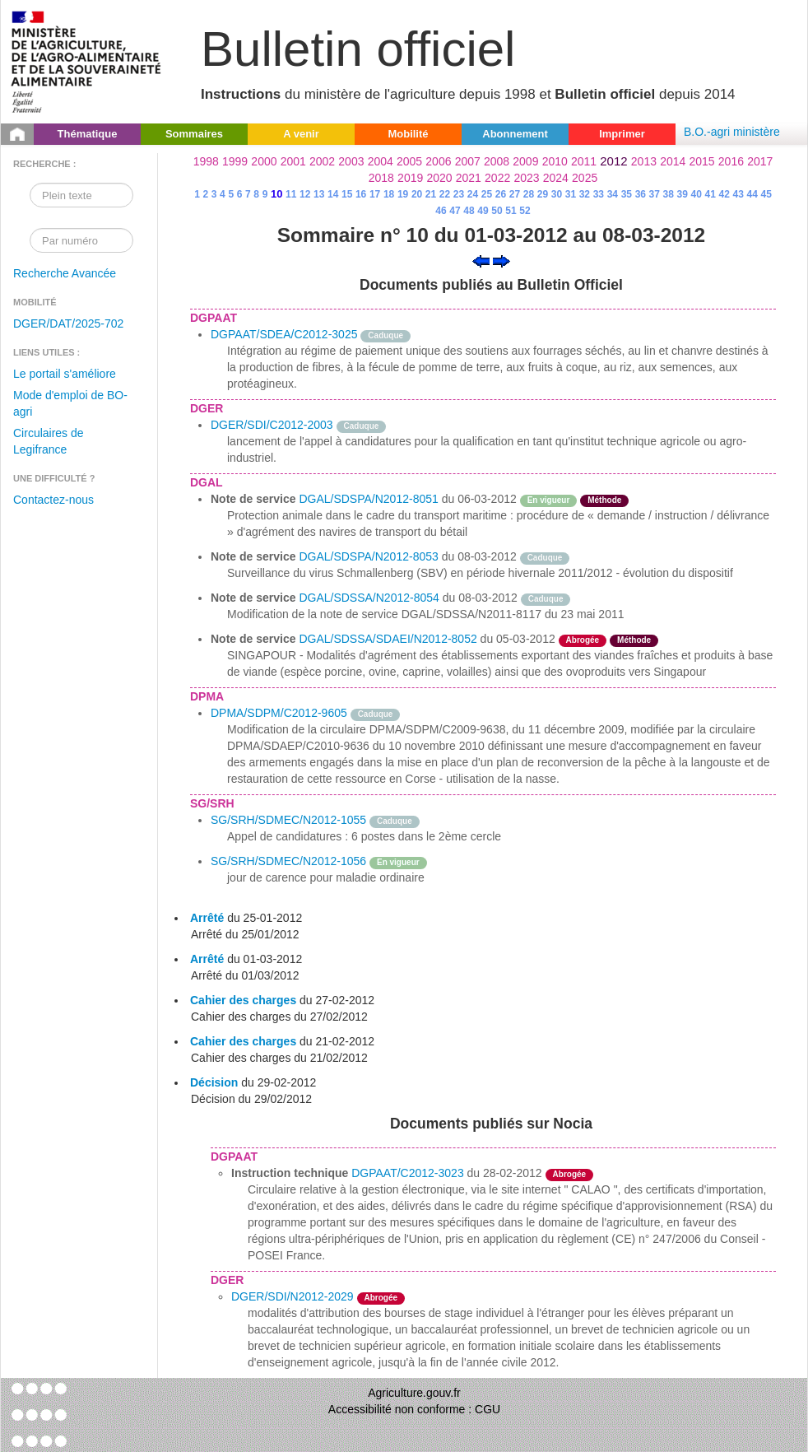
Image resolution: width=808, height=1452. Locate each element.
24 (472, 194)
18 (388, 194)
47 (454, 210)
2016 (731, 161)
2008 (496, 161)
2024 (556, 177)
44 (752, 194)
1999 (235, 161)
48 (468, 210)
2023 (526, 177)
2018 (381, 177)
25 (486, 194)
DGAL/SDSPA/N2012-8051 (368, 498)
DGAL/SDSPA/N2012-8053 (368, 556)
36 (640, 194)
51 (510, 210)
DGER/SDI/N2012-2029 (292, 1296)
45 (765, 194)
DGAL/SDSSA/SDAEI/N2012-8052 (387, 638)
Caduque (385, 335)
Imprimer (622, 134)
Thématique (88, 134)
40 (696, 194)
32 (584, 194)
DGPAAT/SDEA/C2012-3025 (284, 334)
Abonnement (514, 134)
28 (528, 194)
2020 (439, 177)
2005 (409, 161)
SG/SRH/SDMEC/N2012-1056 (288, 861)
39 (682, 194)
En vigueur (548, 500)
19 (402, 194)
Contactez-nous (53, 499)
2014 (672, 161)
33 (598, 194)
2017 (760, 161)
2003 (351, 161)
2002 (322, 161)
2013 (644, 161)
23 (458, 194)
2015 (701, 161)
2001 (293, 161)
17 (374, 194)
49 (482, 210)
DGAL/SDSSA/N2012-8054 (369, 597)
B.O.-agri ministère (732, 131)
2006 (438, 161)
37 (654, 194)
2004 (380, 161)
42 (724, 194)
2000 (263, 161)
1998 (206, 161)
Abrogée (583, 640)
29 (542, 194)
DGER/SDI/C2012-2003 (272, 424)
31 (570, 194)
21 (430, 194)
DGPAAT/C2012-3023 (407, 1173)
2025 (584, 177)
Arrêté (207, 917)
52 (524, 210)
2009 (525, 161)
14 (332, 194)
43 (738, 194)
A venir (301, 134)
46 (440, 210)
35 (626, 194)
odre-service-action (622, 556)
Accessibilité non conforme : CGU (414, 1409)
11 (291, 194)
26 (500, 194)
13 (318, 194)
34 (612, 194)
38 (668, 194)
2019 (410, 177)
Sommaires (194, 134)
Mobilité (408, 134)
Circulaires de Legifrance (48, 441)
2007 (468, 161)
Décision (214, 1082)
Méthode (604, 500)
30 (556, 194)
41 (710, 194)
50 (496, 210)
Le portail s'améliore (64, 373)
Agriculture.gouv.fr (414, 1392)
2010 (555, 161)
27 (514, 194)
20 (416, 194)
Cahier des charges (243, 1000)
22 (444, 194)
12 (305, 194)
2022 (497, 177)
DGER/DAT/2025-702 (68, 323)
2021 (468, 177)
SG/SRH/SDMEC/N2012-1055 (288, 819)
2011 (584, 161)
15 (346, 194)
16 (360, 194)
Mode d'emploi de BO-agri (70, 403)
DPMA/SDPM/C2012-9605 (279, 712)
